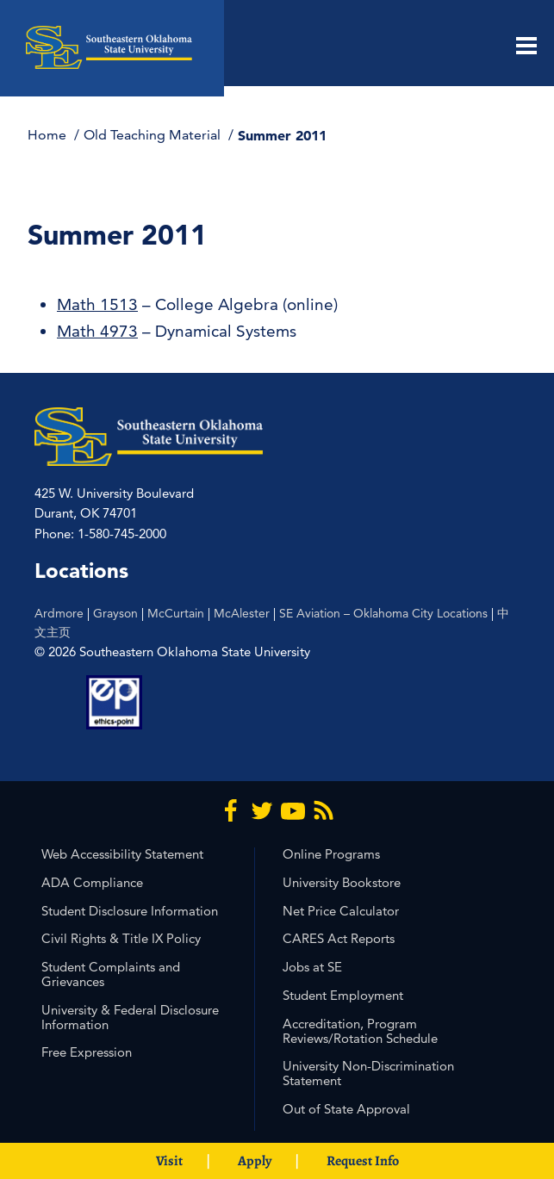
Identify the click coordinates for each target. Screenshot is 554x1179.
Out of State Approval (346, 1109)
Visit (169, 1160)
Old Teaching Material (154, 135)
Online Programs (331, 854)
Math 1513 (97, 304)
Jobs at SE (312, 967)
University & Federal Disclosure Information (130, 1017)
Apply (254, 1160)
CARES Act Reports (339, 938)
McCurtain (175, 613)
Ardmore (59, 613)
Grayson (115, 613)
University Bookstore (342, 882)
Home (49, 135)
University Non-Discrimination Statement (368, 1073)
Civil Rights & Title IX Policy (121, 938)
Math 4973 (97, 331)
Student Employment (343, 995)
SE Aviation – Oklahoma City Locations (383, 613)
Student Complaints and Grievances (110, 974)
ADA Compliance (92, 882)
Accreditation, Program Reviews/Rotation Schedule (360, 1030)
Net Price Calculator (341, 911)
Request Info (363, 1160)
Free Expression (86, 1052)
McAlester (242, 613)
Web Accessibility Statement (122, 854)
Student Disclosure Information (129, 911)
